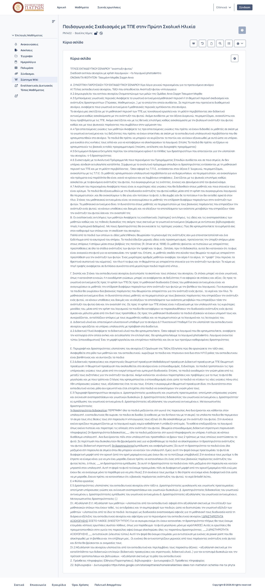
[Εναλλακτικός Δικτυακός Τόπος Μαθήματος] (34, 88)
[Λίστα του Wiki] (232, 43)
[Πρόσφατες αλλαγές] (206, 43)
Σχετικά (19, 580)
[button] (223, 7)
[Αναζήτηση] (223, 43)
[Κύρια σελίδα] (197, 43)
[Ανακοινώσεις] (34, 44)
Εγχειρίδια (59, 580)
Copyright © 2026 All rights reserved (232, 580)
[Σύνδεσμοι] (34, 74)
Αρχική (61, 7)
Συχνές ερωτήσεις (109, 7)
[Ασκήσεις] (34, 50)
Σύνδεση (244, 7)
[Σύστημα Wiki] (34, 80)
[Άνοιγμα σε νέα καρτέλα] (101, 33)
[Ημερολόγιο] (34, 62)
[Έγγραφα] (34, 56)
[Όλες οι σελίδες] (215, 43)
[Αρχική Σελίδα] (28, 7)
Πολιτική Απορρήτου (108, 580)
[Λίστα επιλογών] (244, 43)
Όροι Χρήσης (80, 580)
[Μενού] (53, 21)
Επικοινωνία (38, 580)
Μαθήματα (82, 7)
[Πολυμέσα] (34, 68)
